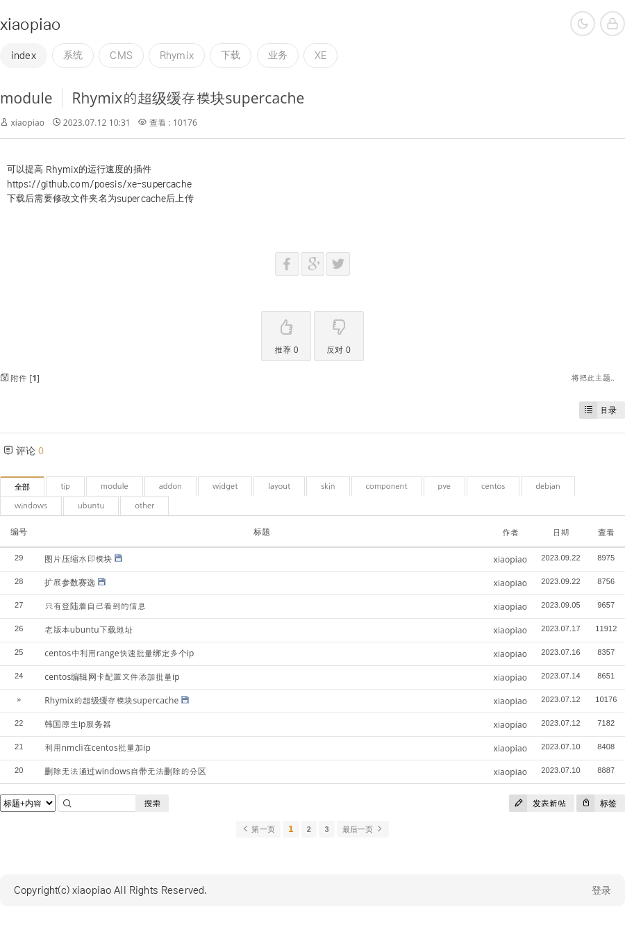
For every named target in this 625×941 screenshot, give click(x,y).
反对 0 (338, 334)
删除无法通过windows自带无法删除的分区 (125, 771)
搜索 (152, 803)
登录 (601, 891)
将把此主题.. (593, 377)
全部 (22, 487)
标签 (596, 803)
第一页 (258, 829)
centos (493, 486)
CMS (121, 55)
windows (31, 506)
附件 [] (20, 378)
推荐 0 (286, 334)
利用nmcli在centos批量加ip (97, 747)
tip (65, 486)
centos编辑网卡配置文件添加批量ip (111, 677)
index (23, 55)
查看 (606, 532)
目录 (598, 410)
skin (328, 486)
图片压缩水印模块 (78, 559)
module (26, 98)
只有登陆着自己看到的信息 (95, 606)
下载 (230, 55)
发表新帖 (537, 803)
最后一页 (362, 829)
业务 (278, 55)
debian (547, 486)
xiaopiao (30, 24)
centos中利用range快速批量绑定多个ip (119, 653)
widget (225, 486)
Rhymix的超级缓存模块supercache (188, 98)
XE (320, 55)
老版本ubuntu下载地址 (88, 629)
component (387, 486)
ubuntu (91, 506)
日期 (560, 532)
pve (444, 486)
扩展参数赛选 (69, 582)
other (144, 506)
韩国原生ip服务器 (77, 724)
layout (279, 486)
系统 (73, 55)
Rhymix (177, 55)
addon (170, 486)
